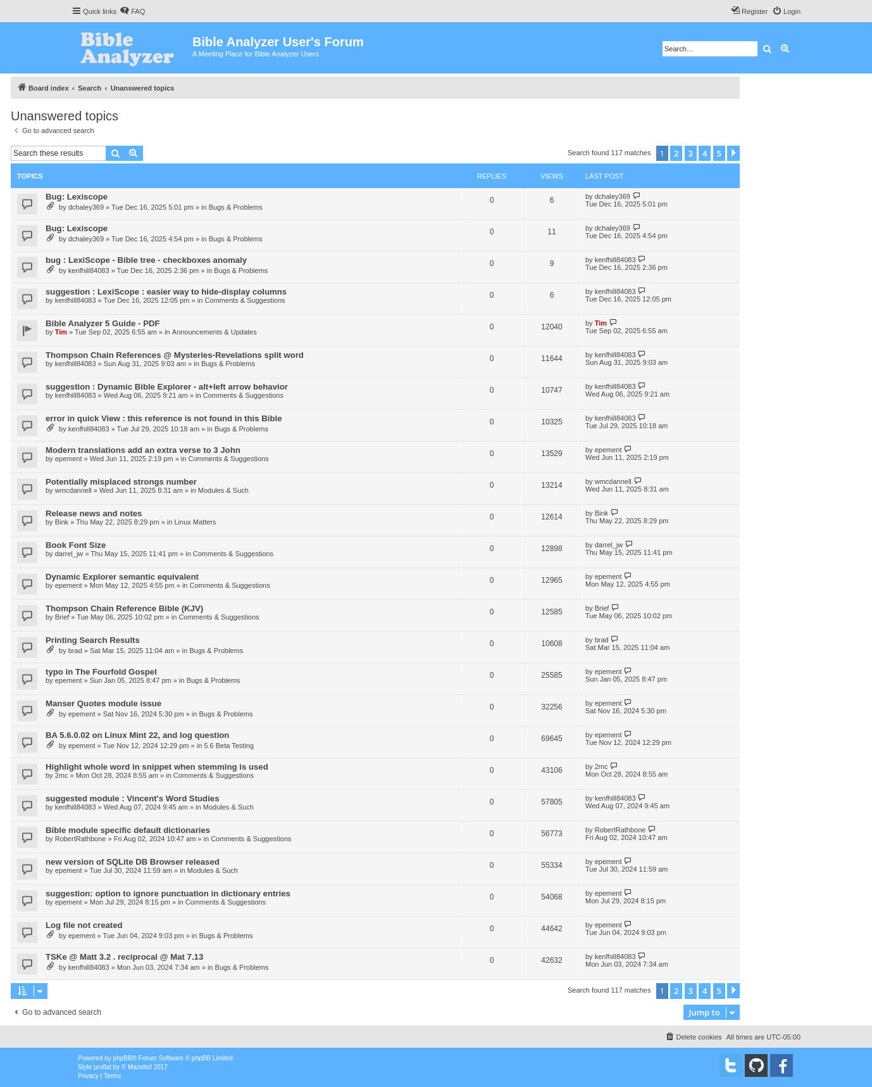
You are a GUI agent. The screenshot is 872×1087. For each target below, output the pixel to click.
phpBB (122, 1058)
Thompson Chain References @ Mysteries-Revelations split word (175, 355)
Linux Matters (195, 522)
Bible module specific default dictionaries (128, 830)
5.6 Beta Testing (229, 745)
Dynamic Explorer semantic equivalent (122, 577)
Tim (61, 332)
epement (68, 458)
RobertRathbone (80, 838)
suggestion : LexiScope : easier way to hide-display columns (166, 291)
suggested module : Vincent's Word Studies (133, 798)
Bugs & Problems (236, 207)
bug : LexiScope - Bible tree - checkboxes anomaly (146, 260)
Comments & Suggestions (244, 300)
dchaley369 (86, 207)
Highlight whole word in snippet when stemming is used (157, 767)
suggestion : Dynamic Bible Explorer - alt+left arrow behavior (167, 386)
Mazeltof (140, 1067)
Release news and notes (94, 513)
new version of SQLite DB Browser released (133, 862)
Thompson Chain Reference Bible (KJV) (124, 608)
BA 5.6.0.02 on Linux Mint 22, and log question (137, 735)
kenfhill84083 (88, 270)
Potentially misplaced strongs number (121, 481)
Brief (62, 617)
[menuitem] (132, 11)
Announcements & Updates (214, 332)
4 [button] (704, 153)
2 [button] (676, 153)
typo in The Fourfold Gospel (101, 672)
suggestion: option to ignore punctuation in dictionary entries (168, 893)
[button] (733, 153)
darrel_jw (69, 553)
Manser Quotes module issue (103, 703)
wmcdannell (73, 490)
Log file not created (84, 925)
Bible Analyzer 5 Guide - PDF (103, 323)
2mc (61, 775)
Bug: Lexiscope (77, 196)
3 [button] (690, 153)
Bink (61, 522)
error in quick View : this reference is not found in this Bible (164, 418)
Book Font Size (76, 545)
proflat (102, 1067)
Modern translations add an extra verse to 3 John (143, 450)
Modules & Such (223, 490)
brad (75, 650)
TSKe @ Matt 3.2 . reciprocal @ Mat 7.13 (124, 957)
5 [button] (719, 153)
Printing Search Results (93, 640)
